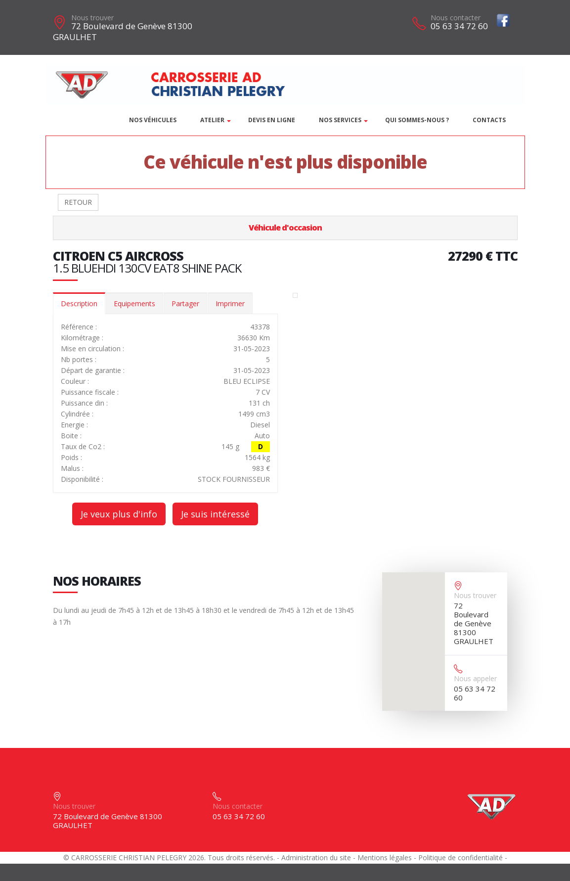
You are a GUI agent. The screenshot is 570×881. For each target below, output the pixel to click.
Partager (185, 303)
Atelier (212, 120)
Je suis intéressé (215, 514)
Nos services (340, 120)
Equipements (134, 303)
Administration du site (316, 857)
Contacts (489, 120)
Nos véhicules (152, 120)
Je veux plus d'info (119, 514)
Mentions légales (384, 857)
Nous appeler (475, 678)
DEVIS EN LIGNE (271, 120)
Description (79, 303)
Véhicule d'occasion (285, 227)
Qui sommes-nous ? (417, 120)
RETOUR (78, 202)
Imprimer (230, 303)
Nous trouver (92, 17)
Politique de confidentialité (460, 857)
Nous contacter (456, 17)
